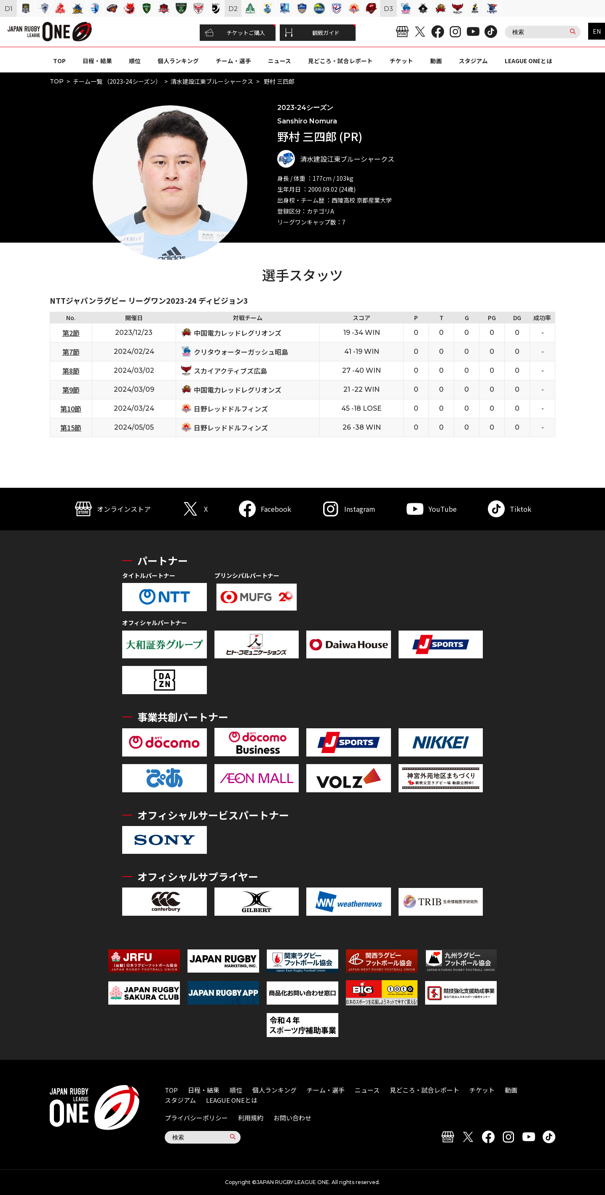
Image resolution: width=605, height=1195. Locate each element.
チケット (401, 60)
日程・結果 (97, 60)
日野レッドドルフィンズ (231, 408)
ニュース (279, 60)
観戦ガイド (312, 32)
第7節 (71, 352)
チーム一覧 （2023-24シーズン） (117, 81)
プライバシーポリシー (196, 1117)
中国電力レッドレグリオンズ (237, 332)
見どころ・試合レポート (340, 60)
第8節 (71, 371)
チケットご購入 (235, 32)
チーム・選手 (233, 60)
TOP (59, 60)
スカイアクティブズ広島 (230, 370)
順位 (135, 60)
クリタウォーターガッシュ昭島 (241, 351)
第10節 (70, 409)
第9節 (71, 390)
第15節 (70, 427)
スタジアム (473, 60)
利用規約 (250, 1117)
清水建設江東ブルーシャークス (212, 81)
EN (597, 31)
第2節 (71, 333)
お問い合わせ (292, 1117)
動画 (436, 60)
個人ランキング (178, 60)
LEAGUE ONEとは (528, 60)
